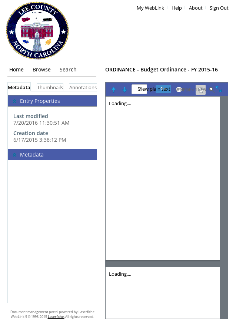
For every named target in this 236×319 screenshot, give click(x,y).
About (196, 8)
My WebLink (150, 8)
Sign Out (219, 8)
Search (68, 69)
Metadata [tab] (19, 87)
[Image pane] (167, 208)
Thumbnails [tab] (50, 87)
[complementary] (52, 120)
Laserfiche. (56, 316)
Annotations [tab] (83, 87)
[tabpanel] (52, 197)
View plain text (154, 89)
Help (177, 8)
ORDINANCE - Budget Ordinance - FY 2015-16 (161, 69)
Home (16, 69)
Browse (42, 69)
